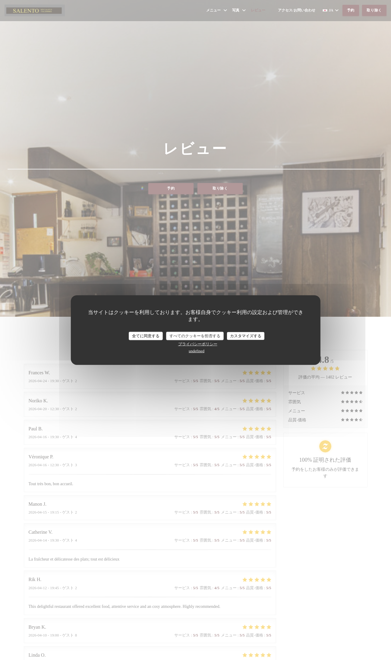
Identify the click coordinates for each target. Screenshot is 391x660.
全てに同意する (145, 336)
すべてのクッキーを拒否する (194, 336)
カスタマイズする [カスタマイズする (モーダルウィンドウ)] (245, 336)
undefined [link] (196, 350)
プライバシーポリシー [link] (197, 343)
